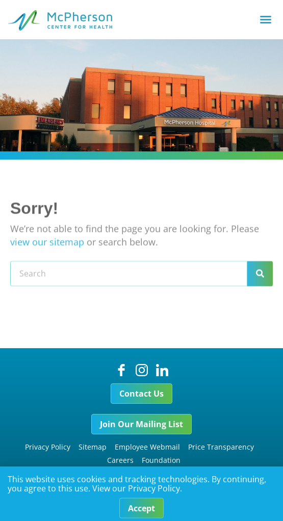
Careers (120, 460)
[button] (265, 19)
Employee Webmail (147, 447)
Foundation (161, 460)
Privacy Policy (47, 447)
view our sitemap (47, 249)
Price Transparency (221, 447)
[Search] (260, 281)
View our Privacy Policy (136, 491)
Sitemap (93, 447)
